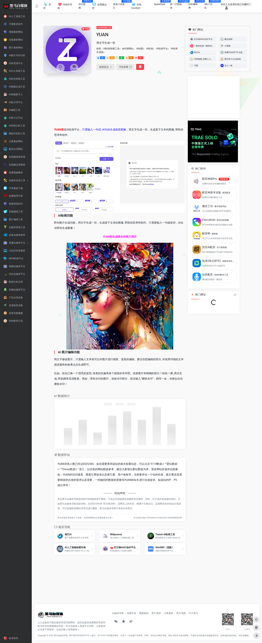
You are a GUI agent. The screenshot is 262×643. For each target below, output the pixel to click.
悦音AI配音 (214, 247)
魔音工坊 (214, 206)
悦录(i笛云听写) (218, 260)
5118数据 (156, 463)
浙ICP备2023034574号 (79, 635)
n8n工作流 (210, 5)
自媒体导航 (118, 613)
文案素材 (168, 613)
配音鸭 (210, 233)
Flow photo (215, 219)
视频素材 (144, 613)
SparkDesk (161, 3)
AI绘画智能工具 (104, 27)
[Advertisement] (119, 99)
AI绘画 (149, 48)
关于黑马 (193, 613)
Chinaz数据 (68, 469)
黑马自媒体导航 (61, 635)
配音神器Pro (215, 179)
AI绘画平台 (162, 48)
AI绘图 (139, 48)
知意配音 (215, 274)
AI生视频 (84, 5)
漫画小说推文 (120, 5)
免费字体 (131, 613)
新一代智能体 (178, 5)
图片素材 (156, 613)
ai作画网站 (127, 48)
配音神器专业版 (216, 192)
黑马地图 (181, 613)
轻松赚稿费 (195, 5)
